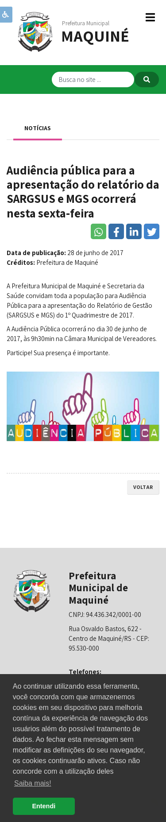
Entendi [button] (43, 806)
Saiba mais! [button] (32, 783)
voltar (143, 487)
